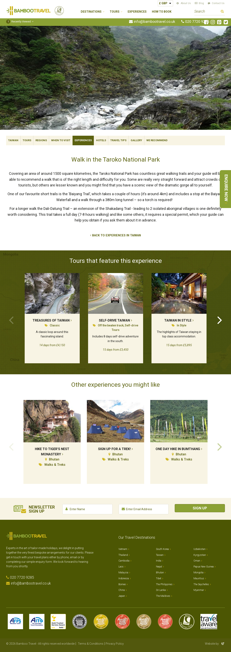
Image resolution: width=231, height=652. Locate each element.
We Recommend (157, 140)
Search (222, 12)
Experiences (137, 11)
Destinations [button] (91, 11)
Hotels (101, 140)
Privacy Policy (115, 643)
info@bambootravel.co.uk (154, 21)
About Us (186, 3)
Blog (201, 3)
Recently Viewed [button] (18, 21)
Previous (11, 319)
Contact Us (218, 3)
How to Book (161, 11)
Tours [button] (114, 11)
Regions (41, 140)
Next (220, 319)
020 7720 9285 (197, 21)
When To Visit (60, 140)
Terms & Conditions (90, 643)
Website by (215, 643)
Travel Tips (118, 140)
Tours (27, 140)
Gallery (136, 140)
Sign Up (200, 508)
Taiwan (13, 140)
